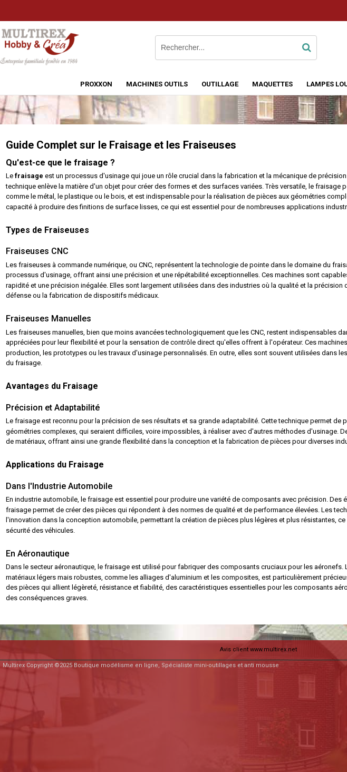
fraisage (29, 176)
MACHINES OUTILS (157, 84)
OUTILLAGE (219, 84)
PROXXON (96, 84)
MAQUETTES (272, 84)
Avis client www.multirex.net (258, 649)
